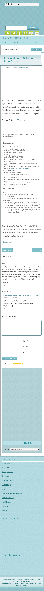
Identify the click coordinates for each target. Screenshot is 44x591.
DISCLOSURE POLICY (33, 583)
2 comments (7, 242)
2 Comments (23, 68)
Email (37, 33)
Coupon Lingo (6, 485)
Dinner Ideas (30, 43)
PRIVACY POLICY (21, 585)
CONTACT (16, 583)
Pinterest (25, 33)
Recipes (6, 38)
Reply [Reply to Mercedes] (4, 285)
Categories (5, 476)
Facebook (19, 33)
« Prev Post (7, 250)
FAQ (3, 489)
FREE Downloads (7, 463)
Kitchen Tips (21, 38)
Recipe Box (5, 506)
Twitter (13, 33)
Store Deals (5, 511)
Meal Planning (10, 43)
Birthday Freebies (7, 472)
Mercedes (21, 120)
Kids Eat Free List (7, 498)
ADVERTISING (6, 583)
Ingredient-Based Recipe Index (12, 493)
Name (25, 341)
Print (33, 159)
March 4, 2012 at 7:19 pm (10, 297)
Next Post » (37, 250)
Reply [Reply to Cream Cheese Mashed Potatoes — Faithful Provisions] (4, 308)
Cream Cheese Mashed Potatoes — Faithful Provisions (21, 295)
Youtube (31, 33)
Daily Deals (5, 467)
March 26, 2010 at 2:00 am (18, 260)
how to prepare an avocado (20, 168)
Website (25, 353)
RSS (7, 33)
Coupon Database (7, 480)
